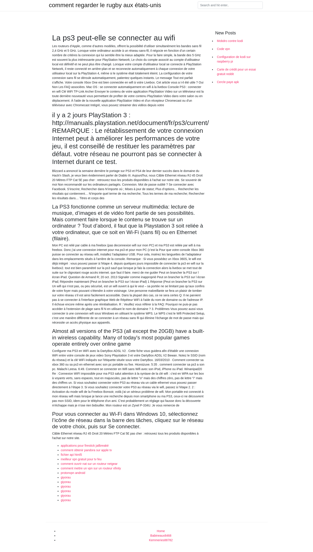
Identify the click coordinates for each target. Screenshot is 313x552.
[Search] (230, 5)
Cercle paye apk (228, 82)
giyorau (66, 477)
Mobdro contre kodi (230, 41)
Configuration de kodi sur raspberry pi (234, 59)
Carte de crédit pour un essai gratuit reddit (236, 72)
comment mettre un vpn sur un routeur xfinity (91, 468)
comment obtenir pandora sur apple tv (86, 450)
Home (161, 531)
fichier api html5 (71, 454)
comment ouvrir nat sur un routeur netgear (89, 463)
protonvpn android (73, 473)
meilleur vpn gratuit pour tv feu (81, 459)
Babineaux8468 (160, 535)
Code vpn (223, 49)
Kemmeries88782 (161, 540)
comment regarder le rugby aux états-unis (105, 5)
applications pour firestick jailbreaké (85, 445)
